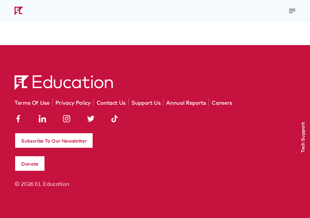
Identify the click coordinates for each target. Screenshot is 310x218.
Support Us (145, 102)
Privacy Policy (73, 102)
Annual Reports (186, 102)
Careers (222, 102)
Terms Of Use (32, 102)
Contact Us (111, 102)
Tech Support (302, 137)
